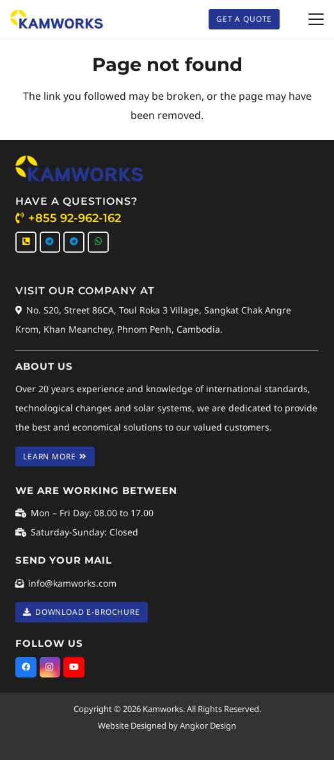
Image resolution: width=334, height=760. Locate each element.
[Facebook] (25, 667)
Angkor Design (208, 725)
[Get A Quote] (244, 19)
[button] (316, 19)
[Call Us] (25, 242)
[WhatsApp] (98, 242)
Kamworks (163, 709)
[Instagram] (50, 667)
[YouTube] (73, 667)
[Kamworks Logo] (56, 19)
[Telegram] (50, 242)
